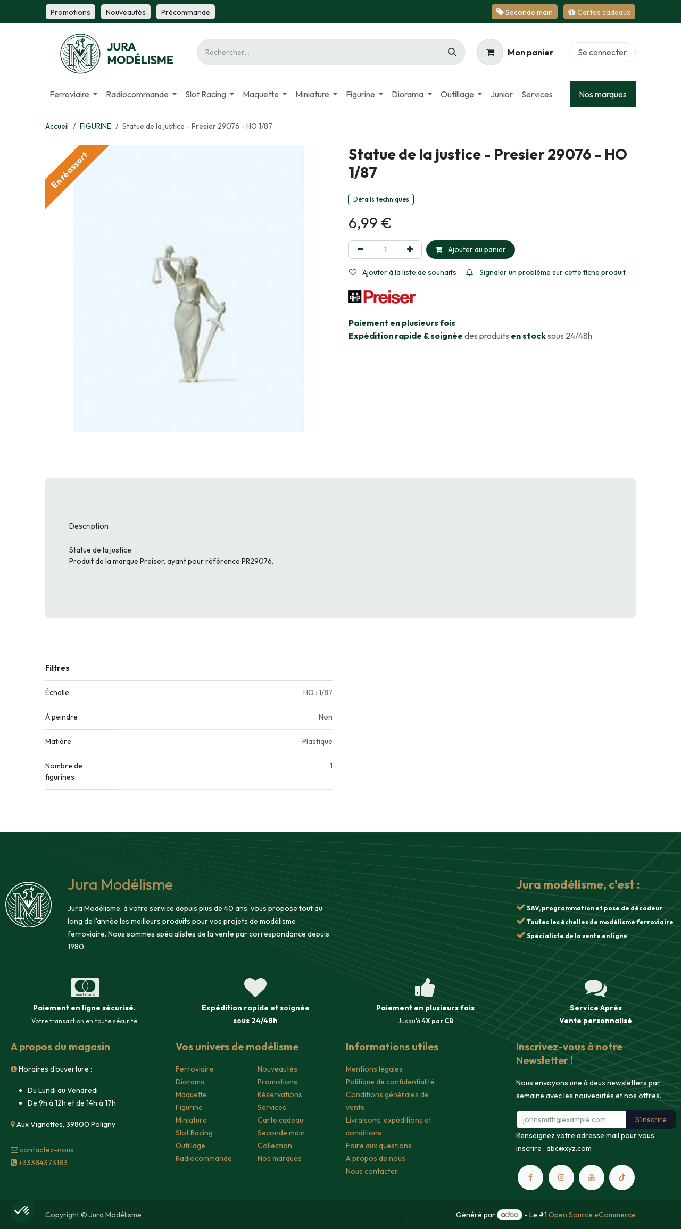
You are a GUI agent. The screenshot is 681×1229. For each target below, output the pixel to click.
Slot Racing (194, 1133)
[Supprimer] (360, 249)
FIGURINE (95, 126)
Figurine (189, 1107)
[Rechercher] (452, 52)
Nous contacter (372, 1171)
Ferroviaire (195, 1069)
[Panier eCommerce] (515, 52)
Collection (275, 1145)
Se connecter (602, 52)
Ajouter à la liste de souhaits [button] (402, 272)
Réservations (280, 1094)
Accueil (57, 126)
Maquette (191, 1094)
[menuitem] (73, 94)
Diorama (190, 1081)
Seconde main (281, 1133)
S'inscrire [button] (651, 1119)
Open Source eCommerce (592, 1214)
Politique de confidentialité (390, 1081)
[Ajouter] (410, 249)
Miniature (191, 1120)
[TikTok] (622, 1177)
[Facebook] (530, 1177)
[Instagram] (561, 1177)
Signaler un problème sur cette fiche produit (546, 272)
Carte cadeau (280, 1120)
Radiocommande (204, 1158)
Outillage (190, 1145)
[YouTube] (591, 1177)
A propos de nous (375, 1158)
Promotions (277, 1081)
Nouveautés (277, 1069)
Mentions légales (374, 1069)
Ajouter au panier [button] (470, 249)
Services (272, 1107)
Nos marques (603, 94)
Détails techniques (381, 199)
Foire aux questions (379, 1145)
